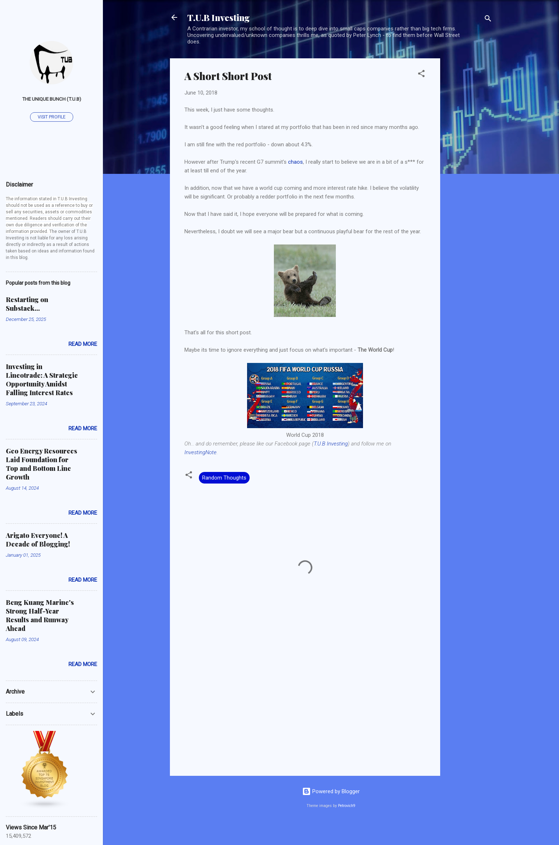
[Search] (488, 20)
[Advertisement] (469, 167)
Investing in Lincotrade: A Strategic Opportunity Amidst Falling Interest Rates (42, 379)
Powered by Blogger (331, 791)
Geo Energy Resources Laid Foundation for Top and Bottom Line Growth (41, 464)
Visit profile (52, 117)
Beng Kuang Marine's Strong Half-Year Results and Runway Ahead (40, 615)
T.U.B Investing (218, 17)
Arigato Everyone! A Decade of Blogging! (38, 539)
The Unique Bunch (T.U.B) (51, 99)
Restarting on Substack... (27, 304)
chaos (295, 162)
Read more (82, 344)
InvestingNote (200, 452)
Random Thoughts (224, 477)
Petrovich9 (346, 805)
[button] (421, 74)
